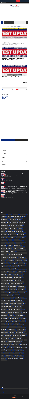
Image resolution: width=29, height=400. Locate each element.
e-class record (21, 359)
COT (23, 310)
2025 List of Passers (4, 304)
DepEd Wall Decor (12, 316)
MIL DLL (14, 336)
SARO (17, 351)
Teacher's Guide (16, 250)
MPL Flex (18, 336)
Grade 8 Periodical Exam (13, 290)
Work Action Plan (3, 359)
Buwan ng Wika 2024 (3, 310)
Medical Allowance (10, 276)
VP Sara (15, 279)
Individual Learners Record (4, 333)
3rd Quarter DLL (22, 250)
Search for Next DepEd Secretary (15, 354)
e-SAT (19, 279)
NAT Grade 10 (17, 238)
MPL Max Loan (23, 336)
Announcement (11, 281)
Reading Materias (3, 351)
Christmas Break (3, 313)
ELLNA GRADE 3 (23, 319)
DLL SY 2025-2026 (14, 229)
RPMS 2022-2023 (7, 299)
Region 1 (9, 351)
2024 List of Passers (4, 281)
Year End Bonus (10, 359)
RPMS (2, 299)
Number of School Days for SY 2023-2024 (6, 296)
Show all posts (20, 26)
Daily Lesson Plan (14, 223)
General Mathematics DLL (4, 325)
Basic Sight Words (17, 281)
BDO (15, 307)
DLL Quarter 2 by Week (21, 258)
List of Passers (3, 276)
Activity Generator (4, 98)
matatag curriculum (22, 215)
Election (9, 322)
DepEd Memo (12, 284)
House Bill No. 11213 (12, 331)
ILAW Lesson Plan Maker (5, 97)
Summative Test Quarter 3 (4, 250)
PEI (20, 276)
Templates (2, 357)
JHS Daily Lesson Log (13, 220)
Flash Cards (14, 275)
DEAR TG (2, 238)
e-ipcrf (20, 270)
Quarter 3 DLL (9, 218)
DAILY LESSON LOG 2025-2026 (5, 229)
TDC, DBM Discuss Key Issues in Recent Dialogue (12, 77)
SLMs (13, 247)
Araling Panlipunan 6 (4, 307)
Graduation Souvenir (3, 328)
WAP (16, 357)
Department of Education (11, 232)
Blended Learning (10, 308)
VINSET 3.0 (12, 357)
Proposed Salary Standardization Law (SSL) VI (7, 270)
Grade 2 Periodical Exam (21, 287)
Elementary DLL (3, 249)
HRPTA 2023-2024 (4, 151)
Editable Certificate (18, 255)
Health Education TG (3, 241)
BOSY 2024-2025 (3, 308)
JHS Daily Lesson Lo (3, 293)
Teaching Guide (9, 279)
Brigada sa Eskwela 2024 (18, 308)
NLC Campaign (17, 339)
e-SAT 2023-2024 (4, 165)
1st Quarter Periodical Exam (4, 221)
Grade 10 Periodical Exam (13, 287)
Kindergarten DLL (3, 334)
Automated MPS (11, 307)
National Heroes (3, 342)
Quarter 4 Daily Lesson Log (4, 226)
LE (22, 238)
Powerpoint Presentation (13, 235)
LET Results (10, 241)
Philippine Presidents (4, 348)
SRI (12, 299)
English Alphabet (9, 275)
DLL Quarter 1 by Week (4, 255)
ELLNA (17, 319)
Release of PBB (10, 249)
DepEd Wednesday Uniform (19, 316)
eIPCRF (24, 270)
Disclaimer (2, 392)
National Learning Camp (11, 342)
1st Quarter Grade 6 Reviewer (19, 302)
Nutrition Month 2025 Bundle (4, 345)
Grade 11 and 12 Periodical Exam (18, 325)
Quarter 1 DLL (3, 218)
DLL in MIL (11, 267)
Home (1, 390)
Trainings (7, 357)
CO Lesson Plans (18, 310)
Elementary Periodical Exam (18, 261)
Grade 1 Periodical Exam (4, 287)
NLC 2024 (12, 339)
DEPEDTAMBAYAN (15, 215)
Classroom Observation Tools (5, 284)
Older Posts (25, 83)
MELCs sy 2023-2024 (8, 336)
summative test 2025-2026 (21, 264)
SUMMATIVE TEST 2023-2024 (18, 249)
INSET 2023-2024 (4, 154)
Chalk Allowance (19, 273)
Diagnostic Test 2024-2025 (4, 319)
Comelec (24, 313)
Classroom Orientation (13, 258)
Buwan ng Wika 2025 (11, 310)
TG (2, 162)
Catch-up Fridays (21, 223)
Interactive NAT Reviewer (5, 155)
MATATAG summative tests (4, 264)
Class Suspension (10, 313)
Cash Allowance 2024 (4, 273)
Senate (22, 354)
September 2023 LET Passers (18, 241)
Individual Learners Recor (21, 331)
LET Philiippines (3, 247)
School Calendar (17, 299)
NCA (8, 339)
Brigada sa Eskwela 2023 (10, 261)
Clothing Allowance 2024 (4, 267)
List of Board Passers (14, 293)
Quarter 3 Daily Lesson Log (17, 218)
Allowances (13, 305)
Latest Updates (5, 48)
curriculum (15, 359)
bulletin (16, 270)
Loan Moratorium (22, 293)
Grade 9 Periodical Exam (21, 290)
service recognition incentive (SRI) (5, 302)
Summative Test (20, 226)
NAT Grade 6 (3, 159)
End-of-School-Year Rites (21, 322)
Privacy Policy (2, 393)
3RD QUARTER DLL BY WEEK (4, 258)
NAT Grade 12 (4, 158)
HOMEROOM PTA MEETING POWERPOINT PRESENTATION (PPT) (16, 328)
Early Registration (3, 322)
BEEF (19, 307)
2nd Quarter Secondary (12, 304)
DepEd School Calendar (19, 284)
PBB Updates (3, 244)
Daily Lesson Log (4, 148)
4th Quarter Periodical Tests (10, 244)
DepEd (3, 29)
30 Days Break (3, 305)
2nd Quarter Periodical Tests (20, 304)
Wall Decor (21, 357)
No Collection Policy (18, 342)
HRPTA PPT (2, 331)
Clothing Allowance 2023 (18, 313)
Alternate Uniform (19, 305)
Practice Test (10, 348)
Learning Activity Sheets (4, 220)
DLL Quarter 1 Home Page (20, 247)
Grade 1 (11, 325)
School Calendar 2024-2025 (4, 354)
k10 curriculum (4, 166)
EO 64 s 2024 (16, 267)
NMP (19, 220)
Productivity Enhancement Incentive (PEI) (6, 278)
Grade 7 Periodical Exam (4, 290)
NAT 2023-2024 (3, 339)
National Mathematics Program (15, 221)
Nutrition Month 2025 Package (14, 345)
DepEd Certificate (11, 255)
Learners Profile (17, 334)
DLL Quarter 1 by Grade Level (4, 252)
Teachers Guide (3, 279)
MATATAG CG (23, 334)
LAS (8, 334)
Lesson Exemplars (3, 223)
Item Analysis (12, 333)
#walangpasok (3, 232)
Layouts (12, 334)
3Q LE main (2, 261)
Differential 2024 (12, 319)
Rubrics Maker (3, 99)
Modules (9, 247)
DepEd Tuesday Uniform (4, 316)
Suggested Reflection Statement (18, 278)
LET (9, 293)
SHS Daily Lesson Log (19, 232)
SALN (13, 351)
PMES (15, 264)
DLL (9, 223)
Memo (11, 264)
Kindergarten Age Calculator (19, 333)
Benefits (20, 229)
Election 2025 (14, 322)
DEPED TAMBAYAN (13, 226)
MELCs (2, 336)
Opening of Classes (22, 345)
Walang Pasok (23, 299)
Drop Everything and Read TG (9, 238)
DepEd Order (3, 275)
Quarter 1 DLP (20, 235)
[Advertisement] (14, 14)
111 (12, 302)
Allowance (8, 305)
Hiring (7, 331)
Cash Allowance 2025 (12, 273)
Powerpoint (18, 244)
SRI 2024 (21, 351)
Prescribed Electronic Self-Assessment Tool (20, 348)
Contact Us (2, 391)
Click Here (18, 0)
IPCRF (25, 261)
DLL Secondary (13, 252)
